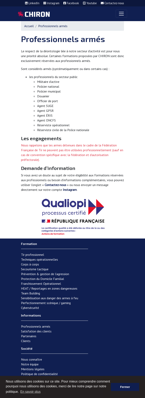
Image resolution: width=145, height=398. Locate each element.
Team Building (30, 293)
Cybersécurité (30, 308)
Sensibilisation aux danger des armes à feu (49, 298)
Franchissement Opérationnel (41, 284)
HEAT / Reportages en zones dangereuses (49, 288)
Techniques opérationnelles (39, 259)
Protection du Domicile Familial (42, 279)
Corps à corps (30, 264)
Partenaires (28, 336)
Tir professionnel (32, 255)
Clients (25, 341)
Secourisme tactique (34, 269)
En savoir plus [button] (30, 391)
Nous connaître (31, 359)
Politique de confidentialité (39, 374)
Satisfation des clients (36, 331)
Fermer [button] (125, 387)
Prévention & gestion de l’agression (45, 274)
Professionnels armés (35, 326)
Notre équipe (30, 364)
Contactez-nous (55, 185)
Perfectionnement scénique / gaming (46, 303)
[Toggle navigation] (121, 14)
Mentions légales (32, 369)
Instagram (70, 190)
